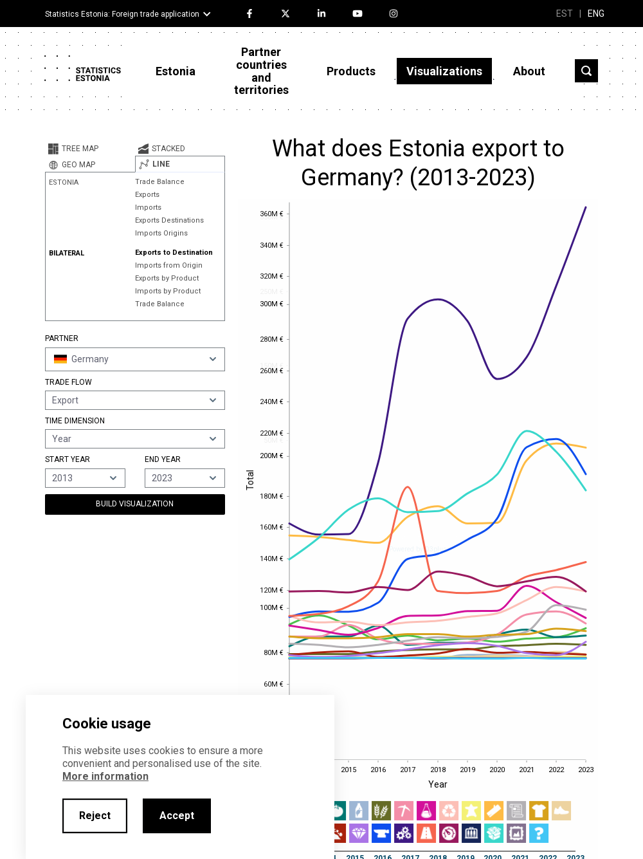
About (529, 71)
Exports (147, 194)
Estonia (175, 71)
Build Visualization (135, 503)
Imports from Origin (169, 265)
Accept (176, 815)
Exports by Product (167, 278)
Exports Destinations (169, 220)
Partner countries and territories (261, 71)
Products (351, 71)
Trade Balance (160, 182)
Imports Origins (161, 233)
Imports (148, 207)
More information (105, 776)
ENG (596, 13)
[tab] (90, 148)
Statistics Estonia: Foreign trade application (122, 14)
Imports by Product (168, 291)
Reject (95, 815)
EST (564, 13)
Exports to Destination (174, 252)
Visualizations (444, 71)
